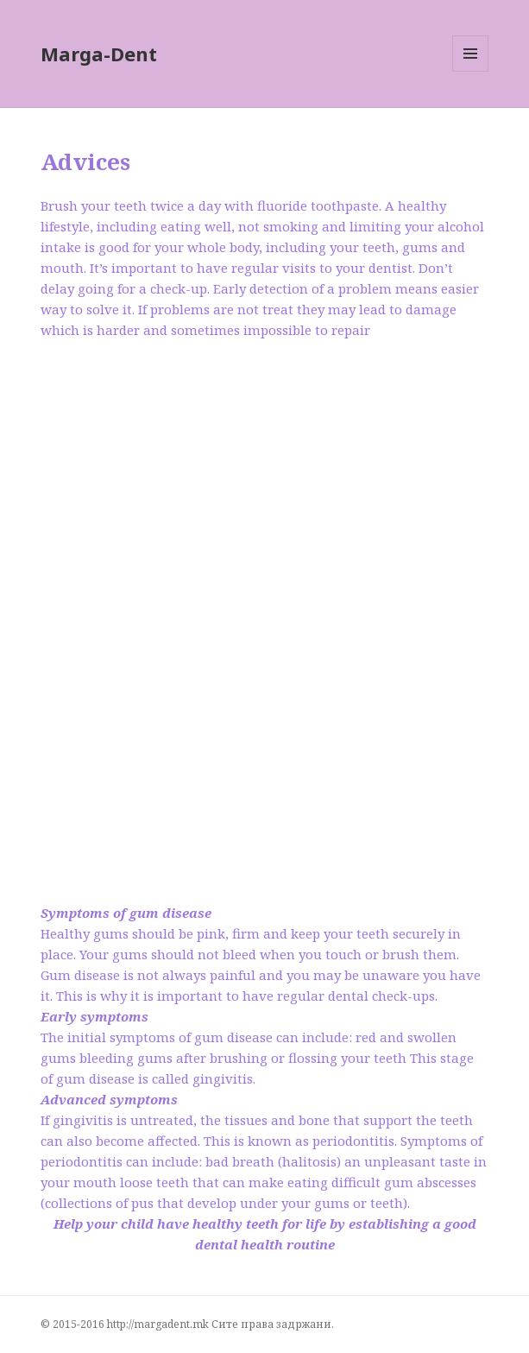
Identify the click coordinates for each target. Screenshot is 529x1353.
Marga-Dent (99, 53)
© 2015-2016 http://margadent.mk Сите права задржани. (187, 1324)
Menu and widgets (470, 71)
